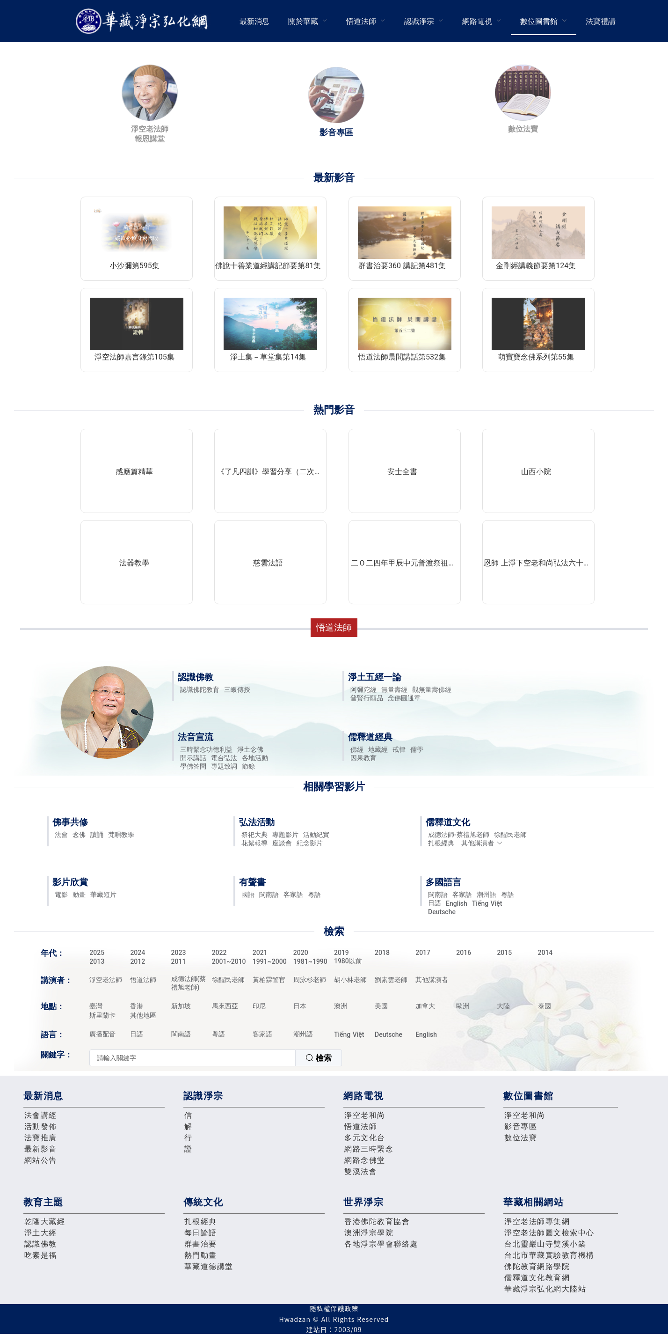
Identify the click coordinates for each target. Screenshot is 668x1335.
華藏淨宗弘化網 (143, 21)
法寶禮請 (601, 21)
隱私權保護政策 (334, 1308)
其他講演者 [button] (482, 843)
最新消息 (254, 21)
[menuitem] (254, 21)
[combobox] (215, 1057)
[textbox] (192, 1057)
